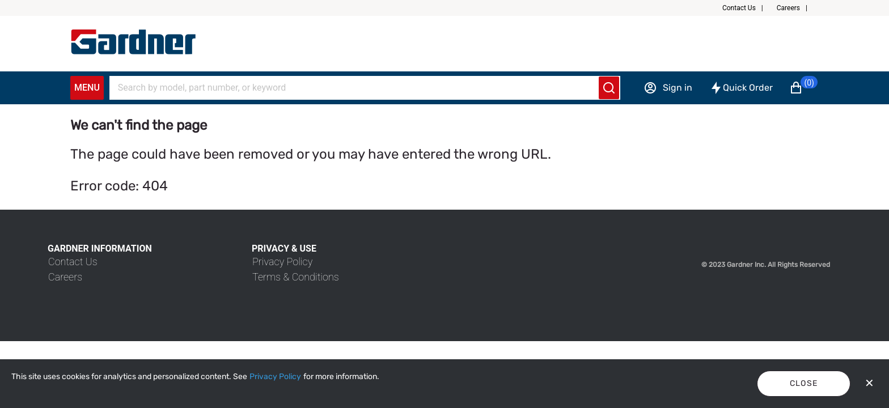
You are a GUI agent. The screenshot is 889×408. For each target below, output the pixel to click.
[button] (747, 8)
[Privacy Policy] (275, 377)
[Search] (358, 88)
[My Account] (133, 42)
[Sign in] (668, 87)
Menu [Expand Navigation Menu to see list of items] (87, 87)
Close (804, 383)
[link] (73, 261)
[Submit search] (609, 87)
